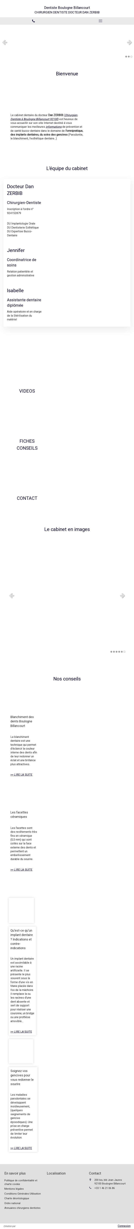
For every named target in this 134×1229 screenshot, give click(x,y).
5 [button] (122, 652)
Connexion (124, 1226)
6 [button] (124, 652)
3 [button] (131, 56)
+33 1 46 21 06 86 (104, 1188)
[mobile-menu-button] (100, 20)
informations (54, 126)
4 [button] (119, 652)
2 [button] (129, 56)
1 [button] (126, 56)
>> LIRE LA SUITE (21, 774)
